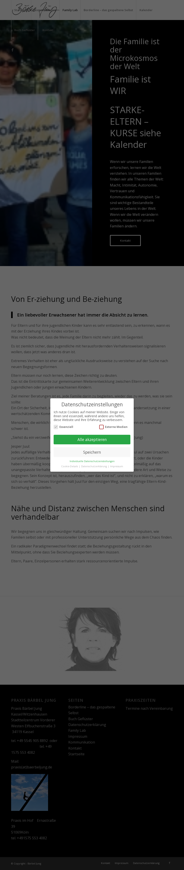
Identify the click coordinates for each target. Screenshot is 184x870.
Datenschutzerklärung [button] (94, 466)
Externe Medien (113, 427)
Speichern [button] (92, 452)
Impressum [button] (116, 466)
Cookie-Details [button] (70, 466)
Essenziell (63, 427)
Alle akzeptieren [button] (92, 439)
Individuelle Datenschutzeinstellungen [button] (92, 461)
